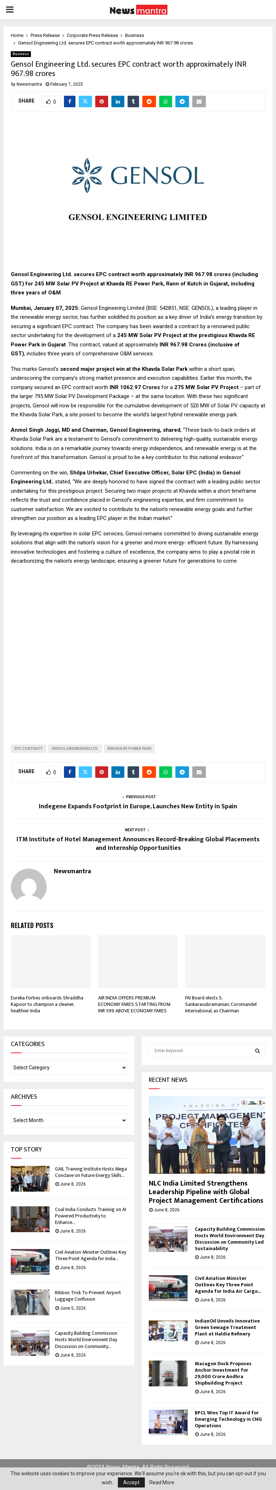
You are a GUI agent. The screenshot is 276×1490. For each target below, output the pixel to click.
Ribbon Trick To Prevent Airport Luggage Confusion (88, 1295)
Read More (162, 1482)
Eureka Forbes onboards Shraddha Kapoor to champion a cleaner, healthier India (47, 1004)
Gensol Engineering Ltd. (75, 749)
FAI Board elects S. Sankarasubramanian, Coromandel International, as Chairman (221, 1004)
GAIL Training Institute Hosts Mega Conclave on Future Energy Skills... (91, 1172)
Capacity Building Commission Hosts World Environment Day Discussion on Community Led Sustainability (230, 1239)
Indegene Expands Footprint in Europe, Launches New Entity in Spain (138, 806)
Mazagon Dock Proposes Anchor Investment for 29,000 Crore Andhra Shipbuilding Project (223, 1373)
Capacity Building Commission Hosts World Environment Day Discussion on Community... (86, 1339)
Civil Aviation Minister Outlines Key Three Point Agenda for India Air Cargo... (228, 1284)
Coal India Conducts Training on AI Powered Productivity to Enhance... (90, 1215)
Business (21, 54)
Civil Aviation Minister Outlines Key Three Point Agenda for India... (90, 1255)
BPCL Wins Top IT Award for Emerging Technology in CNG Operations (228, 1419)
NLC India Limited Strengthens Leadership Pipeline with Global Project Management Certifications (206, 1192)
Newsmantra (29, 84)
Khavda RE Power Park (129, 749)
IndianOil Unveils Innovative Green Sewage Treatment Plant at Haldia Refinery (227, 1327)
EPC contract (28, 749)
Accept (131, 1482)
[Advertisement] (138, 649)
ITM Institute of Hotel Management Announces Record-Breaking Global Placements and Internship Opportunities (138, 843)
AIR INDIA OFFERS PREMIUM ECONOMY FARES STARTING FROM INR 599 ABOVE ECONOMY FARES (134, 1004)
